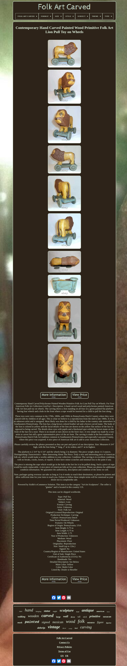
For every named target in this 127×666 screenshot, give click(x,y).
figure (100, 622)
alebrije (41, 627)
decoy (73, 617)
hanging (38, 611)
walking (21, 616)
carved (47, 615)
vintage (54, 627)
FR (66, 656)
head (77, 611)
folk (81, 621)
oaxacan (107, 616)
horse (108, 611)
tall (79, 616)
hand (29, 610)
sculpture (67, 610)
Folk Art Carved (64, 638)
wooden (33, 616)
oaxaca (90, 622)
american (100, 611)
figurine (108, 623)
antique (88, 610)
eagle (55, 611)
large (58, 617)
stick (85, 617)
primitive (94, 616)
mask (19, 622)
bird (76, 628)
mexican (57, 622)
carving (86, 627)
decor (64, 628)
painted (32, 622)
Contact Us (64, 642)
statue (47, 610)
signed (46, 622)
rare (20, 611)
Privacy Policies (64, 647)
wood (70, 621)
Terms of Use (64, 651)
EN (62, 656)
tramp (70, 628)
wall (65, 616)
